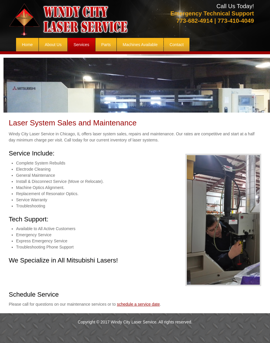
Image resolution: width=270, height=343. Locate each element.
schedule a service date (138, 304)
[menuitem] (27, 44)
